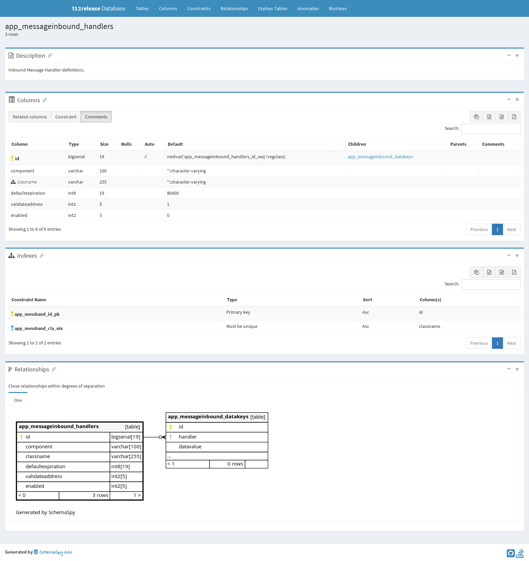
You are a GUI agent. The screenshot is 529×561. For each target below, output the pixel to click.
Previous (479, 229)
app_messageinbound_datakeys (380, 156)
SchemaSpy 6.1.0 (53, 552)
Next (511, 229)
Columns (168, 8)
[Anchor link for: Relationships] (52, 369)
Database (99, 8)
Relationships (234, 8)
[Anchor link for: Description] (48, 55)
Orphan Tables (272, 8)
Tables (145, 8)
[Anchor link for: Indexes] (40, 255)
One (18, 400)
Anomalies (308, 8)
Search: (483, 129)
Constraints (199, 8)
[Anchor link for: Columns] (43, 99)
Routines (338, 8)
